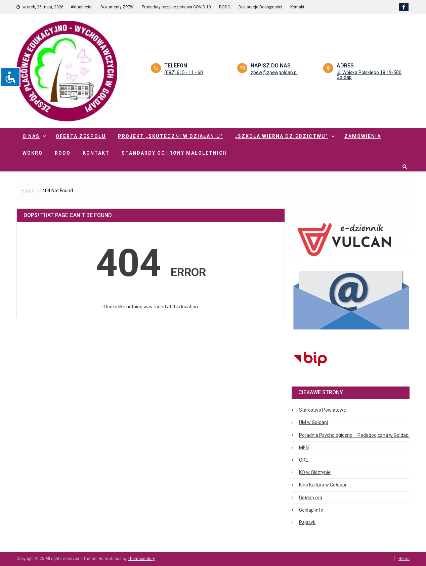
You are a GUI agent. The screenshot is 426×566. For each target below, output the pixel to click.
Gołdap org (310, 497)
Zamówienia (362, 136)
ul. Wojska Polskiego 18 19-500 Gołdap (369, 75)
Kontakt (297, 7)
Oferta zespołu (81, 136)
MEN (304, 447)
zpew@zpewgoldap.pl (274, 72)
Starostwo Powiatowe (322, 410)
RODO (224, 7)
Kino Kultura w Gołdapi (322, 484)
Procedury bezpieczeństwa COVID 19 (176, 7)
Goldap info (311, 510)
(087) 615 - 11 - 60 (183, 72)
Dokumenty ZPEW (117, 7)
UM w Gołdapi (313, 422)
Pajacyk (307, 522)
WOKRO (33, 153)
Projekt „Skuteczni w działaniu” (170, 136)
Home (404, 558)
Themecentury (141, 558)
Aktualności (81, 7)
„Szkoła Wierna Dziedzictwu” (281, 136)
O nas (31, 136)
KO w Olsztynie (315, 472)
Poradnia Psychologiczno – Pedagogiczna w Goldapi (354, 435)
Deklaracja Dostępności (260, 7)
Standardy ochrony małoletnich (174, 153)
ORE (303, 460)
